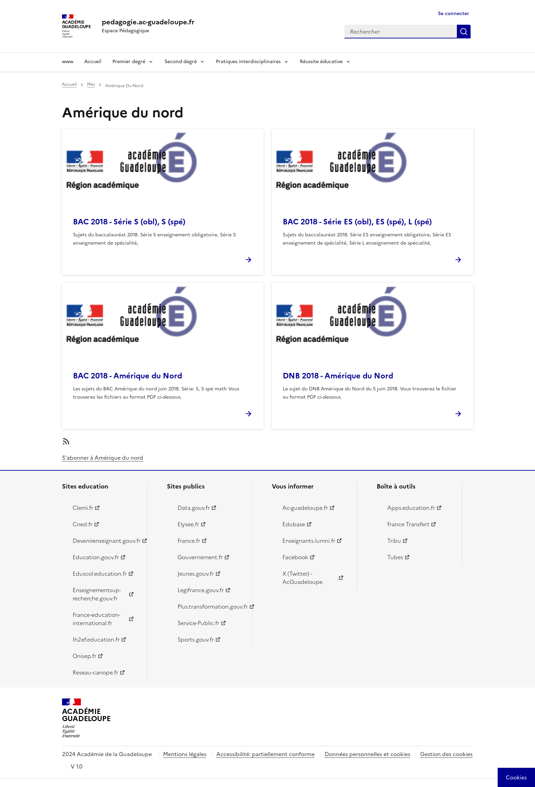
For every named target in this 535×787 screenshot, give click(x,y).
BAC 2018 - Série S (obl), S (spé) (129, 221)
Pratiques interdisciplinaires (248, 61)
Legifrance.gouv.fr (201, 590)
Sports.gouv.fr (196, 639)
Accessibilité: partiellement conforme (265, 754)
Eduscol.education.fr (100, 573)
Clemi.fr (83, 508)
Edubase (293, 524)
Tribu (394, 541)
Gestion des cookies (446, 754)
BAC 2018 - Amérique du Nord (127, 375)
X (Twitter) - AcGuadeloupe (302, 577)
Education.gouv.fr (96, 557)
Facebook (295, 557)
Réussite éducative (321, 61)
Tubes (395, 557)
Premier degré (128, 61)
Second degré (181, 61)
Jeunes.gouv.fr (196, 573)
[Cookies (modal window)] (516, 777)
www (67, 61)
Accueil (92, 61)
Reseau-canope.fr (95, 672)
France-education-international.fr (96, 619)
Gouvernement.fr (200, 557)
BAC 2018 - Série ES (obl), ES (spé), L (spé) (357, 221)
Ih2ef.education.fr (96, 639)
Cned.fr (83, 524)
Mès (91, 84)
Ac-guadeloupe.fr (305, 508)
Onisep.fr (84, 656)
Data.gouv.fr (194, 508)
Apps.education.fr (411, 508)
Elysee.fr (188, 524)
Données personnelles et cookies (367, 754)
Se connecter (453, 13)
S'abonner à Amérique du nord (102, 458)
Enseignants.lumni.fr (308, 541)
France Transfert (408, 524)
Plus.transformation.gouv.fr (211, 606)
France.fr (189, 541)
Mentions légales (184, 754)
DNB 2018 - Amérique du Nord (338, 375)
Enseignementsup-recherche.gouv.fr (97, 594)
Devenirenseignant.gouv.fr (106, 541)
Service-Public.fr (198, 623)
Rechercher (464, 31)
